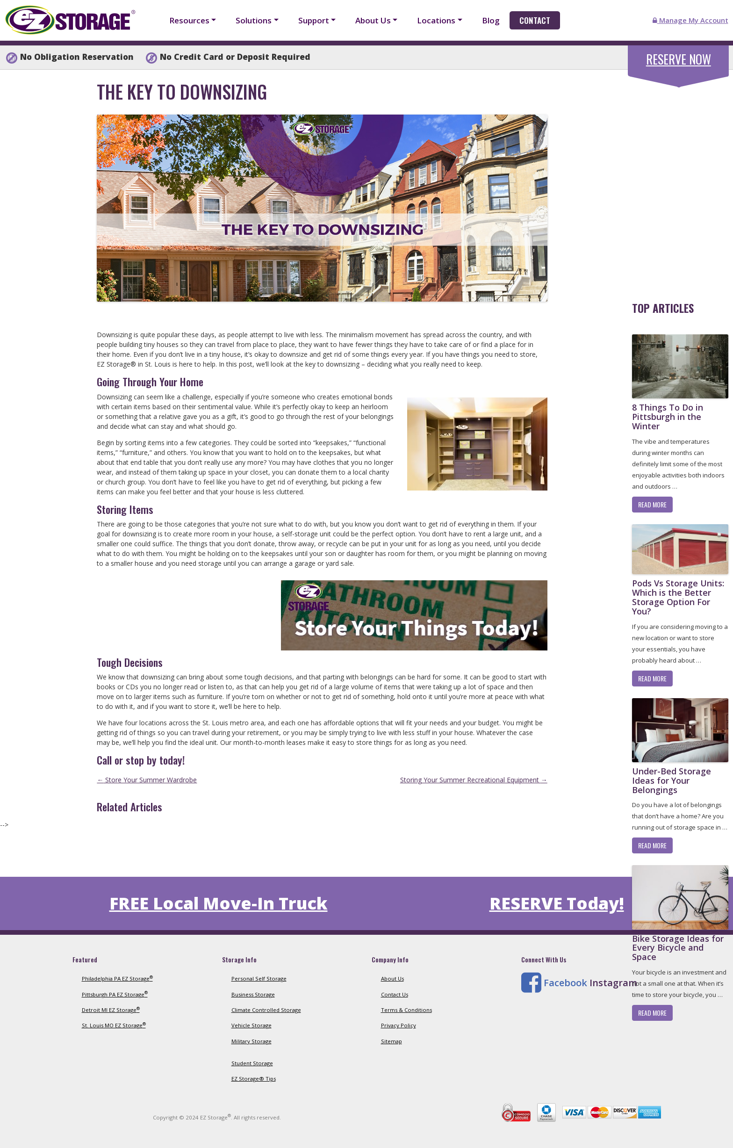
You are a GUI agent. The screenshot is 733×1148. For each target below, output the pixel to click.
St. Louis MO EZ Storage (114, 1025)
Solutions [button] (254, 20)
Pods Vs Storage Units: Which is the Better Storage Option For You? (678, 597)
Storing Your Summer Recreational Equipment (473, 779)
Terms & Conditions (406, 1009)
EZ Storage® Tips (253, 1078)
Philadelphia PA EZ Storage (117, 978)
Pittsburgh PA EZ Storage (115, 994)
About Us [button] (373, 20)
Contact (534, 20)
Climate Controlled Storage (266, 1009)
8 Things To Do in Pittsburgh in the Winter (667, 417)
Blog (491, 20)
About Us (392, 978)
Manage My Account (690, 20)
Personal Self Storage (259, 978)
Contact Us (394, 994)
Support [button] (313, 20)
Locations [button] (436, 20)
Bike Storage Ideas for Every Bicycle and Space (678, 948)
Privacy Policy (398, 1025)
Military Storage (251, 1041)
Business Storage (253, 994)
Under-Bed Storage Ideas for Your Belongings (671, 780)
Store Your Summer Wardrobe (147, 779)
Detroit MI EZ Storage (111, 1009)
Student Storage (252, 1063)
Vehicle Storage (251, 1025)
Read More (652, 504)
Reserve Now (678, 59)
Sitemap (391, 1041)
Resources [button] (189, 20)
